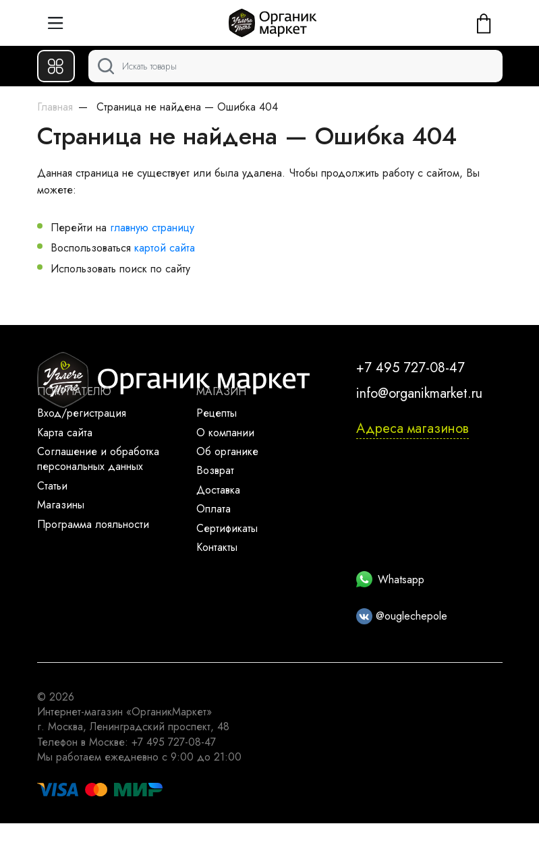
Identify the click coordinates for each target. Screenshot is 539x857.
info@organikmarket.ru (419, 393)
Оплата (213, 508)
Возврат (215, 470)
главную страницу (152, 227)
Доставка (218, 490)
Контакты (216, 547)
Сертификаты (227, 528)
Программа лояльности (93, 524)
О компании (225, 432)
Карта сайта (64, 432)
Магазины (60, 504)
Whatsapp (390, 579)
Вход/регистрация (81, 413)
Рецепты (216, 413)
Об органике (227, 451)
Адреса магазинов (412, 428)
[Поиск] (295, 66)
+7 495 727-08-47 (410, 368)
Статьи (52, 486)
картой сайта (164, 248)
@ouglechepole (401, 616)
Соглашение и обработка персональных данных (98, 459)
